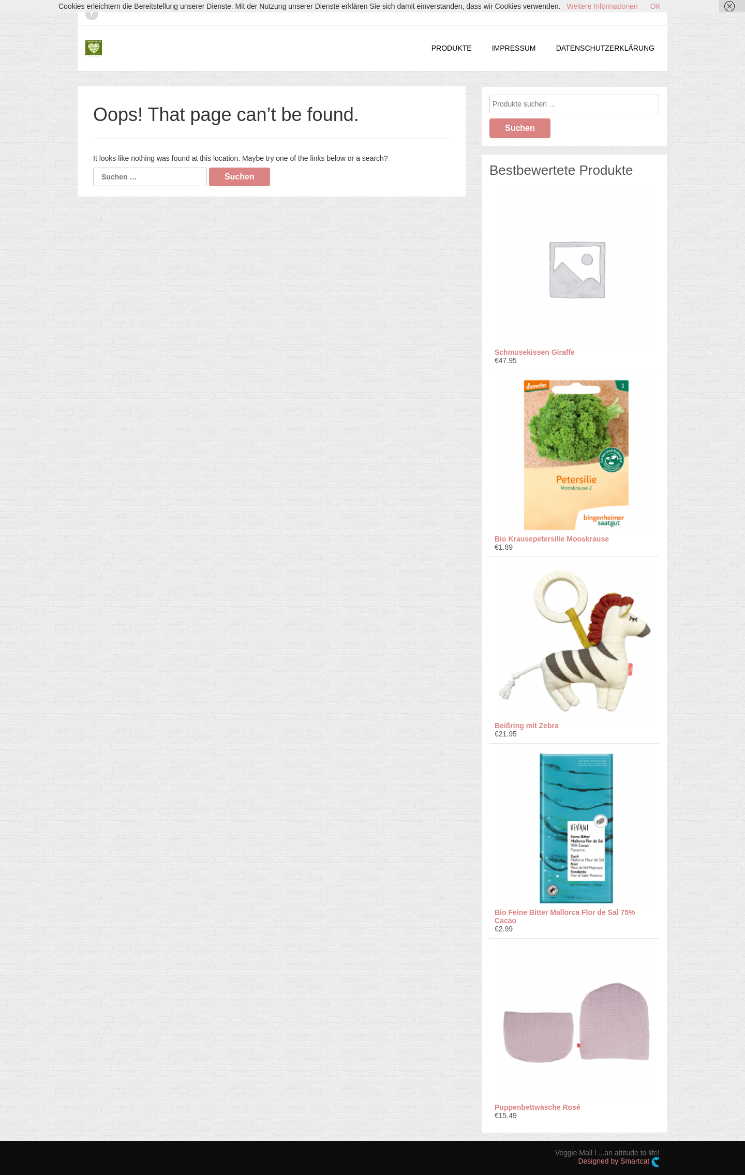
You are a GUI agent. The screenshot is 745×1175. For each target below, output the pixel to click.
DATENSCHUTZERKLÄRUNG (605, 48)
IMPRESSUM (514, 48)
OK (655, 6)
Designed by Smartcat (619, 1162)
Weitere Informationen (602, 6)
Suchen (520, 128)
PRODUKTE (451, 48)
